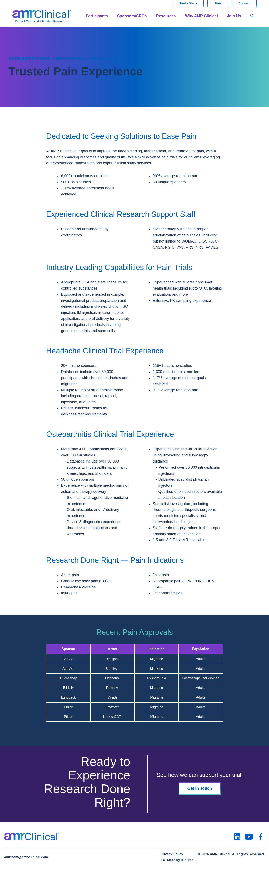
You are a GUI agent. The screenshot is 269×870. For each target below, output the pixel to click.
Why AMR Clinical (201, 16)
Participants (97, 16)
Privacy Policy (171, 854)
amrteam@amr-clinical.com (26, 857)
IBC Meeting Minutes (176, 860)
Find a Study (188, 3)
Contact (244, 3)
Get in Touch (199, 788)
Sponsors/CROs (132, 16)
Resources (166, 16)
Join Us (234, 16)
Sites (217, 3)
